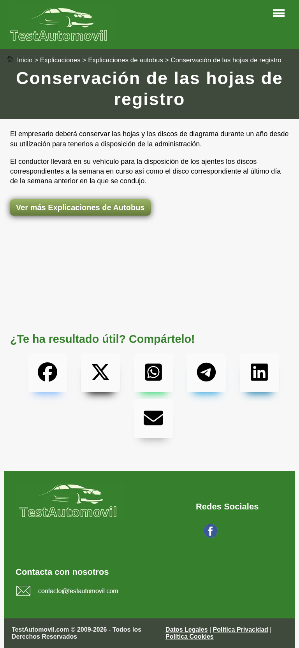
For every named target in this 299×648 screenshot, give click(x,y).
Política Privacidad (240, 629)
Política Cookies (189, 636)
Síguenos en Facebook (251, 535)
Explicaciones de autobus (125, 60)
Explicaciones (60, 60)
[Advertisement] (149, 246)
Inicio (19, 60)
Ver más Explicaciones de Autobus (80, 207)
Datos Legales (186, 629)
